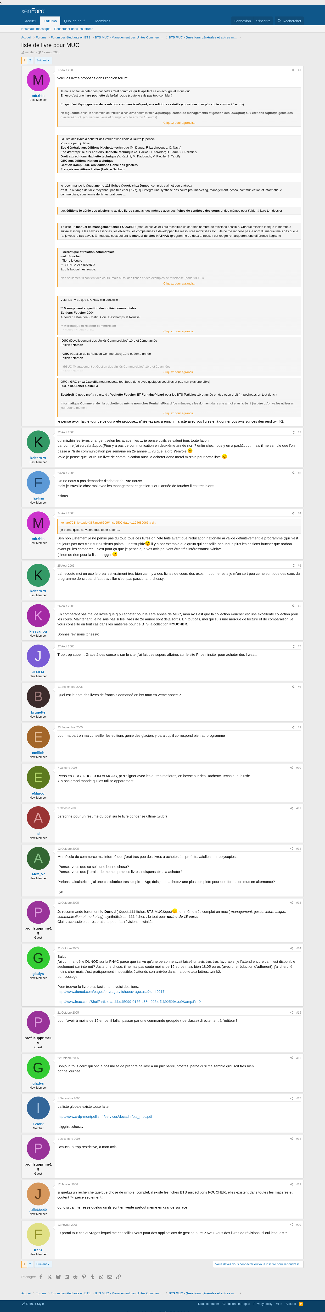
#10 (298, 767)
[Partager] (293, 70)
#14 (298, 948)
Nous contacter (208, 1304)
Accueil (30, 21)
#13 (298, 902)
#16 (298, 1058)
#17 (298, 1098)
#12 (298, 848)
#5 (299, 565)
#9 (299, 727)
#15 (298, 1012)
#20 (298, 1224)
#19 (298, 1184)
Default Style (33, 1304)
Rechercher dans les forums (73, 29)
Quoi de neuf (74, 21)
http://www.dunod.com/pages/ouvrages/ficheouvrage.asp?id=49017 (110, 991)
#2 (299, 432)
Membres (102, 21)
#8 (299, 686)
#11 (298, 808)
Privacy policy (262, 1304)
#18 (298, 1138)
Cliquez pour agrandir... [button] (179, 122)
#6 (299, 606)
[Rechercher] (289, 20)
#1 (299, 70)
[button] (88, 20)
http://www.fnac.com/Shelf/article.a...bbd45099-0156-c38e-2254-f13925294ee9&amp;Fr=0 (129, 1002)
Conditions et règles (236, 1304)
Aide (279, 1304)
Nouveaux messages (35, 29)
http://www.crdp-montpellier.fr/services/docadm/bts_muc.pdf (104, 1116)
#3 (299, 473)
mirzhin (30, 52)
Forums (50, 21)
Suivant (41, 60)
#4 (299, 513)
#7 (299, 646)
